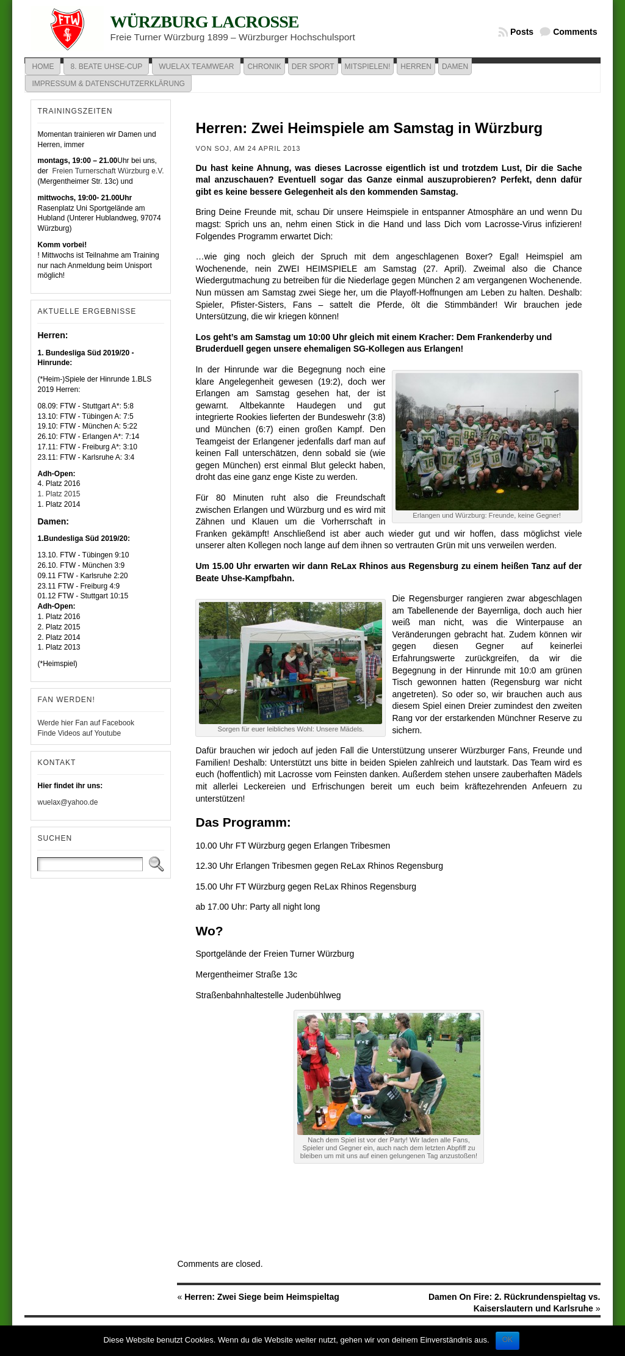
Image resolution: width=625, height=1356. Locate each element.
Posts (521, 32)
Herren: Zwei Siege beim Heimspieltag (261, 1297)
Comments (575, 32)
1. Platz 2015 (58, 494)
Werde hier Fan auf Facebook (85, 723)
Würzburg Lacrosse (204, 21)
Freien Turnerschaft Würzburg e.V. (107, 171)
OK (507, 1339)
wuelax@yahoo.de (67, 802)
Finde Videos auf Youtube (79, 733)
